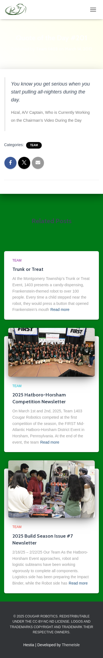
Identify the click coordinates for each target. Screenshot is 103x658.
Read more (60, 309)
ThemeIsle (71, 645)
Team (34, 145)
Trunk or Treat (27, 269)
